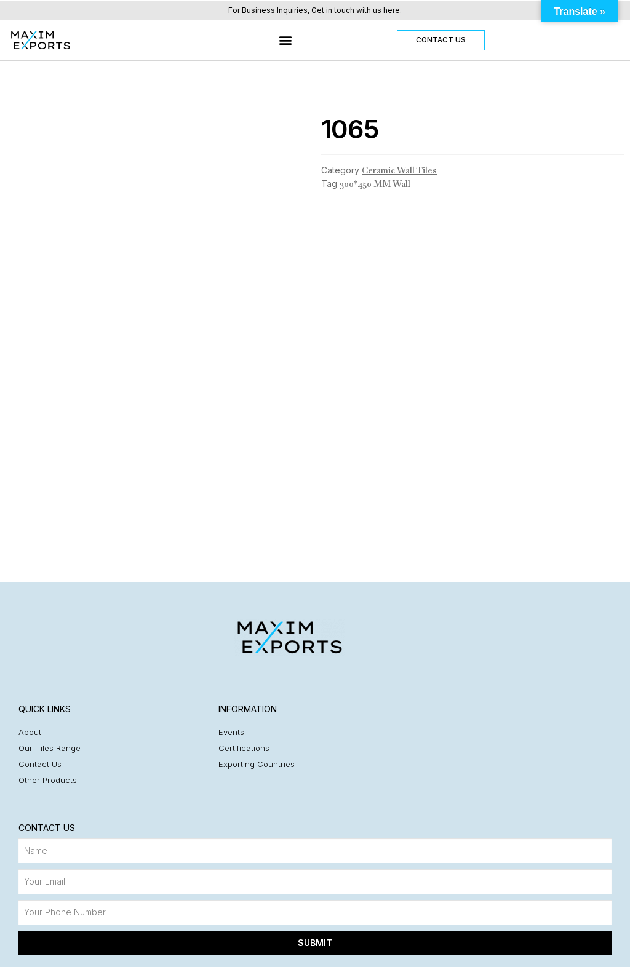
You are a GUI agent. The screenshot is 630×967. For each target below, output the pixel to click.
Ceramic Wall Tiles (399, 170)
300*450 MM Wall (375, 183)
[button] (286, 40)
